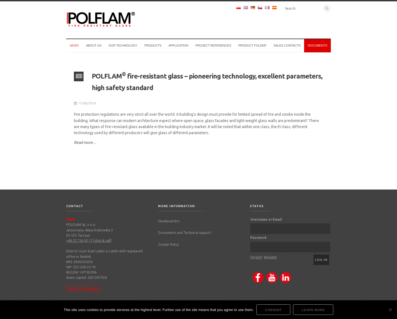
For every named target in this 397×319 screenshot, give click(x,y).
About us (93, 45)
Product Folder (252, 45)
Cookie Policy (168, 244)
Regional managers (83, 288)
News (74, 45)
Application (178, 45)
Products (153, 45)
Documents (317, 45)
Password (258, 237)
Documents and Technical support (184, 232)
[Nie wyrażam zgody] (390, 309)
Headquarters (168, 221)
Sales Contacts (287, 45)
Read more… (85, 142)
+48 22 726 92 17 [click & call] (88, 240)
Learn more (313, 310)
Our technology (123, 45)
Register (270, 257)
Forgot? (256, 257)
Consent (273, 310)
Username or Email (266, 219)
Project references (213, 45)
